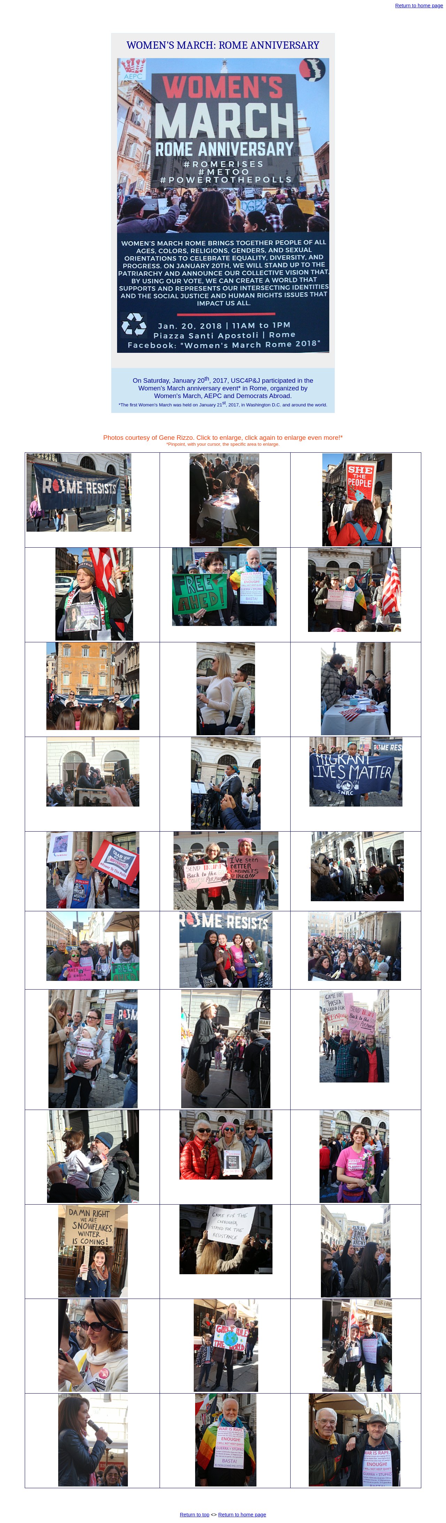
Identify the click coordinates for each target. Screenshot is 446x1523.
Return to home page (419, 5)
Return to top (194, 1514)
